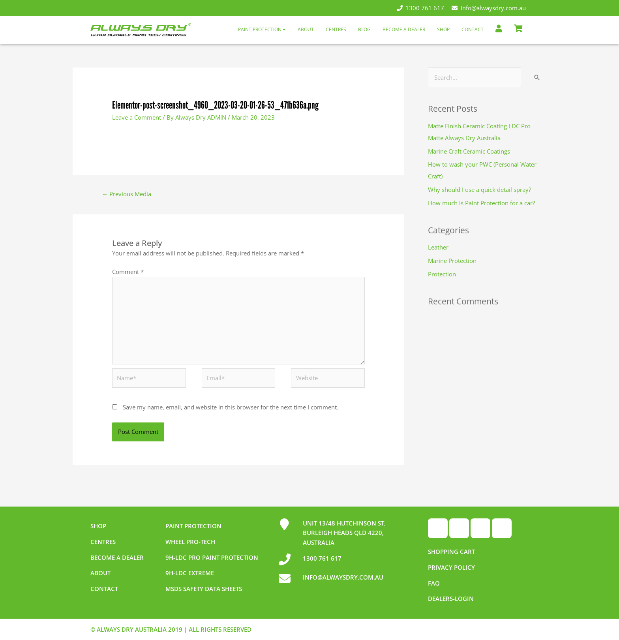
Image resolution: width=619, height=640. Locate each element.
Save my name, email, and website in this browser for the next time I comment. (230, 407)
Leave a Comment (136, 117)
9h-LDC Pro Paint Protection (211, 557)
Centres (336, 29)
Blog (364, 29)
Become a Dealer (404, 29)
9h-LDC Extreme (189, 573)
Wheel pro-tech (190, 542)
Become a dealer (117, 557)
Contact (472, 29)
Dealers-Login (451, 598)
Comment (128, 272)
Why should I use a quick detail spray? (479, 189)
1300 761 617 (421, 8)
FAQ (434, 583)
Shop (443, 29)
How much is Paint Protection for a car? (481, 203)
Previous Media (126, 194)
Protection (442, 274)
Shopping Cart (451, 552)
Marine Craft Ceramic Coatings (469, 151)
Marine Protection (452, 261)
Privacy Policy (451, 567)
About (306, 29)
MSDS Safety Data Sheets (203, 589)
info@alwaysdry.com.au (489, 8)
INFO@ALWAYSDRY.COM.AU (343, 577)
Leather (438, 247)
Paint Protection (262, 29)
